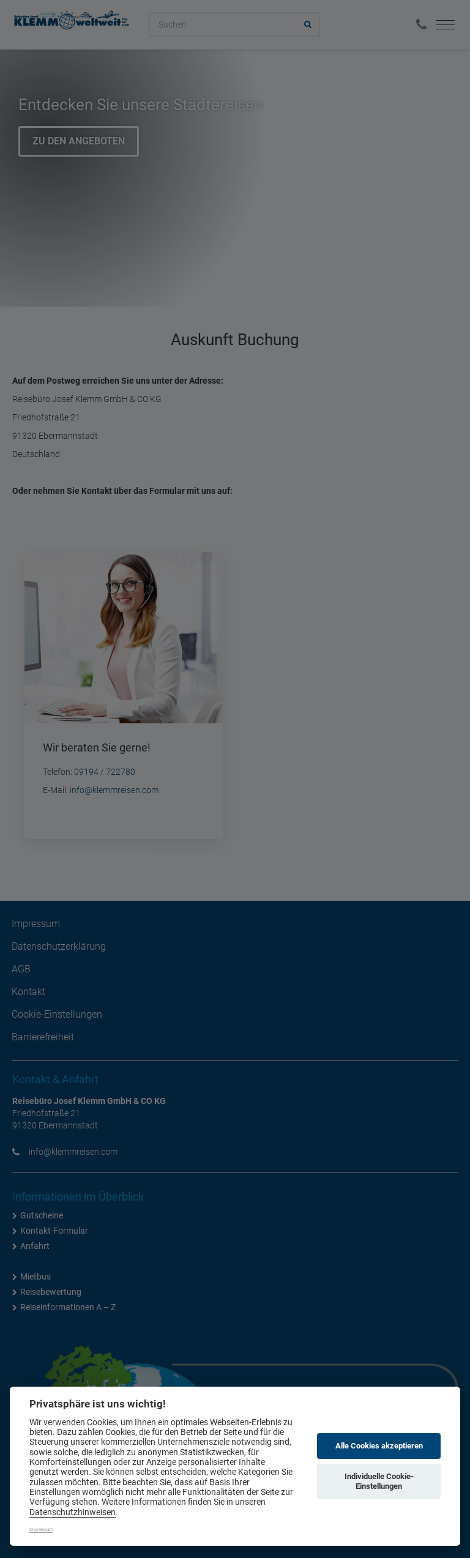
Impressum (41, 1529)
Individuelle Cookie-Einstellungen (379, 1481)
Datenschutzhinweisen (72, 1512)
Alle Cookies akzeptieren (379, 1445)
